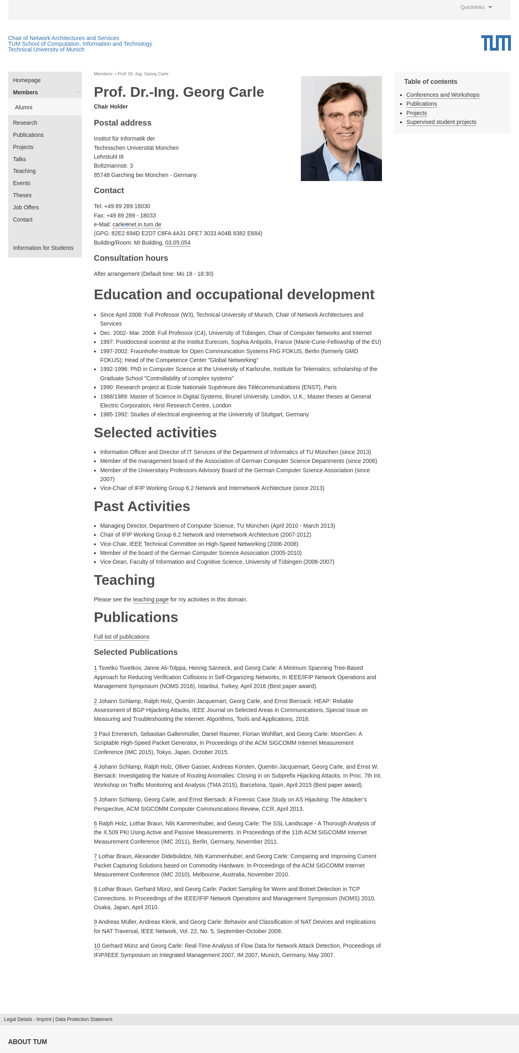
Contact (22, 219)
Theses (22, 195)
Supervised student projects (441, 122)
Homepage (27, 80)
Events (21, 183)
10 (97, 945)
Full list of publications (122, 636)
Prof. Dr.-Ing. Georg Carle (143, 74)
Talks (19, 159)
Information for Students (43, 248)
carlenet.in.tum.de (136, 224)
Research (25, 122)
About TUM (27, 1041)
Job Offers (26, 207)
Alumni (23, 107)
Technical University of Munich (46, 49)
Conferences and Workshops (442, 95)
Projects (23, 147)
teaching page (151, 599)
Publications (28, 135)
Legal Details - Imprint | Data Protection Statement (58, 1019)
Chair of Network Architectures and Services (63, 38)
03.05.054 (177, 242)
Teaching (24, 171)
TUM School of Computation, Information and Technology (80, 43)
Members (25, 92)
